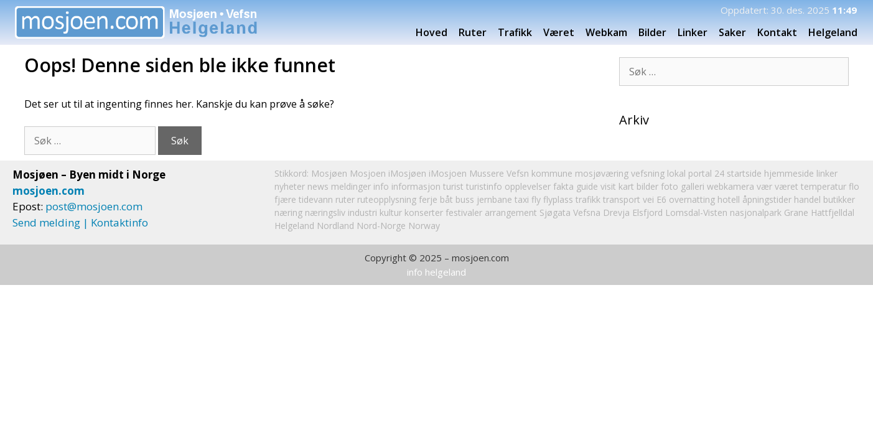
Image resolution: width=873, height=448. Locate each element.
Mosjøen (329, 173)
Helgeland (836, 32)
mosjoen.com (48, 191)
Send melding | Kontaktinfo (80, 222)
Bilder (652, 32)
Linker (692, 32)
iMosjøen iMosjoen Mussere (446, 173)
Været (558, 32)
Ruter (473, 32)
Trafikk (515, 32)
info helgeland (436, 272)
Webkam (606, 32)
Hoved (431, 32)
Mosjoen (368, 173)
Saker (732, 32)
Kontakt (777, 32)
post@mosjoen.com (93, 206)
